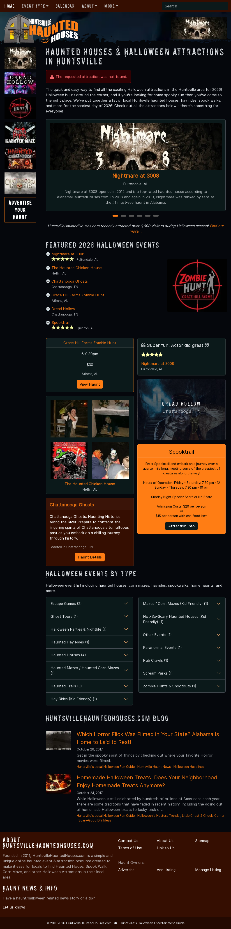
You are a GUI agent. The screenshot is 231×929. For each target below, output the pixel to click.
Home (10, 6)
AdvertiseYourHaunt (20, 210)
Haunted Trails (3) (66, 686)
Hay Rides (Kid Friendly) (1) (74, 699)
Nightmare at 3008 (135, 175)
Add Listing (166, 869)
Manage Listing (208, 869)
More (109, 6)
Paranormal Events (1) (162, 647)
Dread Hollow (63, 309)
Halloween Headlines (188, 767)
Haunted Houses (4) (68, 655)
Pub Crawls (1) (155, 660)
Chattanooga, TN (181, 411)
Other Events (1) (157, 634)
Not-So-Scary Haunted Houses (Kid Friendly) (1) (174, 619)
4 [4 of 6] (140, 216)
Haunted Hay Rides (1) (70, 642)
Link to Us (166, 848)
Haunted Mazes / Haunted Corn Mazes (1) (85, 670)
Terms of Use (130, 848)
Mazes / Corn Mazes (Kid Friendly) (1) (175, 603)
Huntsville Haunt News (154, 767)
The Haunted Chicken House (76, 267)
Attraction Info (181, 525)
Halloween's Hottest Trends (158, 815)
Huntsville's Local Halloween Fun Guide (106, 767)
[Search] (195, 6)
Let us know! (14, 907)
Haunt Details (90, 557)
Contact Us (128, 840)
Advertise (126, 869)
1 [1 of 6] (115, 216)
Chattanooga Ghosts (69, 281)
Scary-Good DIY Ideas (95, 820)
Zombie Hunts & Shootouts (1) (169, 686)
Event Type (33, 6)
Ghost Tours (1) (64, 616)
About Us (165, 840)
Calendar (65, 6)
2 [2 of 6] (123, 216)
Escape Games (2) (66, 603)
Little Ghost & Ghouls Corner (203, 815)
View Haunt (90, 384)
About (88, 6)
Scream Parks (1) (158, 673)
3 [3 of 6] (132, 216)
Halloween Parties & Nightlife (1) (79, 629)
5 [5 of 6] (148, 216)
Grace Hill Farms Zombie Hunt (77, 295)
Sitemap (202, 840)
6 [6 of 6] (156, 216)
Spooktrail (60, 322)
